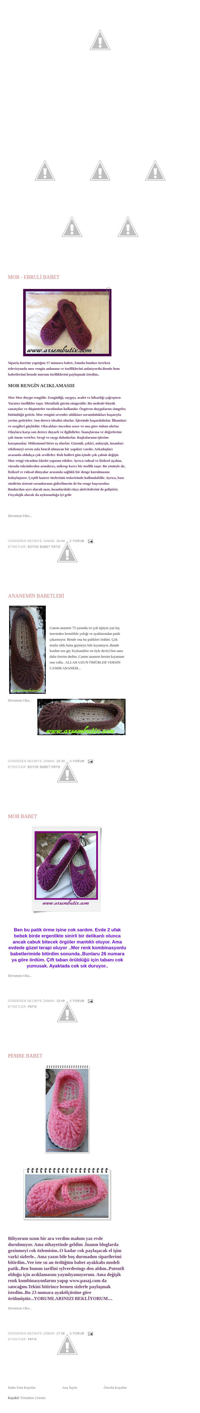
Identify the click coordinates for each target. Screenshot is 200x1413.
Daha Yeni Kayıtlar (22, 1387)
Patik (32, 1006)
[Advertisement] (100, 103)
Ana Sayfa (69, 1387)
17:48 (61, 1333)
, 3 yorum (76, 761)
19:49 (61, 1000)
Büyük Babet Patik (44, 546)
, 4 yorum (76, 1000)
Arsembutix (100, 21)
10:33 (61, 761)
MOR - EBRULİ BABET (33, 277)
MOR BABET (22, 816)
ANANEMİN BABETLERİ (36, 596)
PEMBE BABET (25, 1056)
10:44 (61, 541)
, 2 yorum (76, 541)
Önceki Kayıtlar (115, 1387)
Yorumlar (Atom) (33, 1398)
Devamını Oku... (20, 516)
